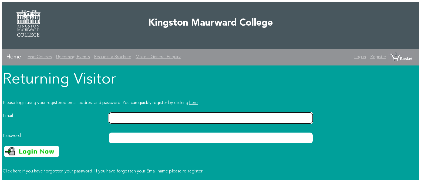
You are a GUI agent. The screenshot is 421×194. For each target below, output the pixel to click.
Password (12, 136)
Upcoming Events (73, 57)
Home (13, 57)
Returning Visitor (59, 79)
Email (8, 116)
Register (378, 57)
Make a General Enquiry (158, 57)
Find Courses (40, 57)
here (193, 103)
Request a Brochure (112, 57)
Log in (360, 57)
